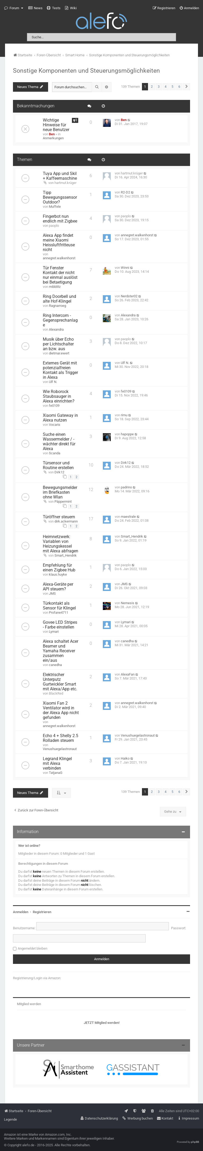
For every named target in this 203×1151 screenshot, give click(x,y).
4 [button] (166, 87)
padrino (126, 487)
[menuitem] (35, 8)
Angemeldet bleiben (32, 948)
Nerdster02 (129, 296)
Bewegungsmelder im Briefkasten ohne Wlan (60, 492)
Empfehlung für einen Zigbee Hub (59, 567)
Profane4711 (58, 612)
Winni (125, 268)
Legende (10, 1119)
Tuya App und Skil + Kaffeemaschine (60, 176)
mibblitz (55, 287)
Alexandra (56, 329)
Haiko (125, 758)
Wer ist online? (29, 846)
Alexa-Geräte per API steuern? (58, 586)
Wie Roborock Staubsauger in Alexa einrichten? (59, 396)
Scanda (54, 453)
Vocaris (54, 425)
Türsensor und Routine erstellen (58, 465)
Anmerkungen (53, 138)
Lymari (54, 632)
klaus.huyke (58, 574)
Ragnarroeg (57, 306)
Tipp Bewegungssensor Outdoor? (60, 197)
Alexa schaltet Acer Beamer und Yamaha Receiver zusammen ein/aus (60, 651)
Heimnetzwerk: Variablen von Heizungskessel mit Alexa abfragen (60, 543)
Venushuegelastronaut (60, 749)
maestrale (128, 517)
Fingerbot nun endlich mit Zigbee (60, 219)
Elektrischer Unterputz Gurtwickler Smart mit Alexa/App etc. (60, 681)
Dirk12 (59, 472)
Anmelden (20, 912)
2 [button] (152, 87)
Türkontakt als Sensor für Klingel (59, 606)
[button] (186, 86)
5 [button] (172, 87)
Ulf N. (53, 382)
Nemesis (127, 603)
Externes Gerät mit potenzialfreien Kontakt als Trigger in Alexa (60, 370)
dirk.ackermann (66, 521)
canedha (55, 665)
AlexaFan (128, 674)
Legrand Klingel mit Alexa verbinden (57, 763)
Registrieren (42, 912)
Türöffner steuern (59, 517)
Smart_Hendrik (65, 555)
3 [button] (159, 87)
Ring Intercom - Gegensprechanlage (60, 320)
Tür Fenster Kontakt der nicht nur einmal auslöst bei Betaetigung (60, 275)
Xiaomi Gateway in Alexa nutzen (60, 418)
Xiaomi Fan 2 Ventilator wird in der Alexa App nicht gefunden (61, 710)
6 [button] (179, 87)
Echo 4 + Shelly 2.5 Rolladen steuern (60, 738)
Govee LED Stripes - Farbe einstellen (60, 625)
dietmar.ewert (59, 353)
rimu (124, 415)
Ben (52, 134)
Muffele (55, 207)
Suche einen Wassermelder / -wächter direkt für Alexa (59, 441)
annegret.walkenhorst (59, 258)
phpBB (195, 1141)
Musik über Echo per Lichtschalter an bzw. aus (58, 344)
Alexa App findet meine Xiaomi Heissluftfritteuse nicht (59, 242)
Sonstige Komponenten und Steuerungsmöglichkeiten (86, 70)
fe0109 (54, 406)
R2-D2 (125, 192)
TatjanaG (55, 773)
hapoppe (127, 434)
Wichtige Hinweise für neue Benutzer (56, 125)
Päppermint (63, 501)
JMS (52, 593)
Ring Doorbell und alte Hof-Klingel (59, 299)
